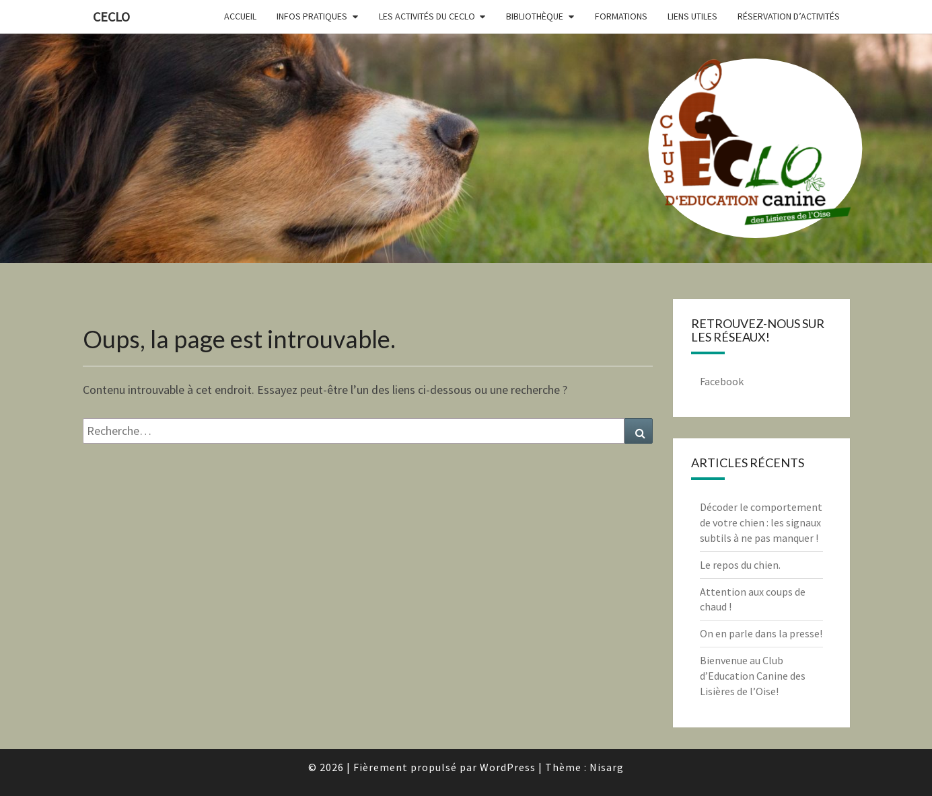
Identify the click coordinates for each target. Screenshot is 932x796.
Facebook (722, 381)
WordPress (508, 767)
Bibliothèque (534, 16)
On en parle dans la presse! (761, 633)
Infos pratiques (312, 16)
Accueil (240, 16)
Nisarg (606, 767)
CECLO (111, 16)
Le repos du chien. (740, 564)
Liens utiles (692, 16)
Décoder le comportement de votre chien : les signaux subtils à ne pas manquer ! (761, 522)
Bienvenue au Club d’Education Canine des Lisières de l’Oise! (752, 675)
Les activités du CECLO (427, 16)
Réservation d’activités (789, 16)
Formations (621, 16)
